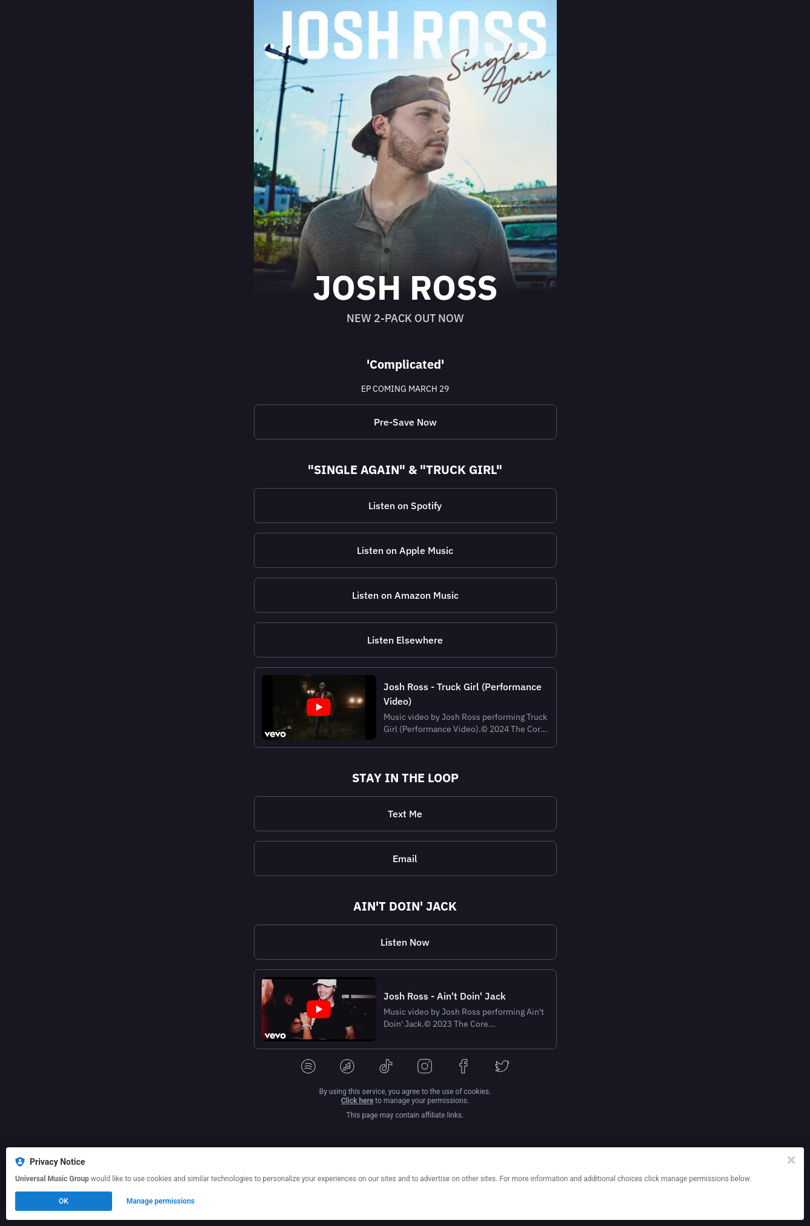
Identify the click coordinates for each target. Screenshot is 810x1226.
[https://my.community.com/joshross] (405, 813)
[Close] (791, 1160)
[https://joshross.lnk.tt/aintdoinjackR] (405, 942)
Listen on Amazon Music (405, 595)
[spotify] (308, 1067)
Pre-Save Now (405, 422)
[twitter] (502, 1067)
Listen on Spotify (405, 505)
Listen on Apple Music (405, 550)
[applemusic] (347, 1067)
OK (63, 1201)
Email (405, 858)
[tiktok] (386, 1067)
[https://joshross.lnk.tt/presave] (405, 422)
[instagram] (424, 1067)
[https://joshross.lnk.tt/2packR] (405, 639)
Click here (357, 1100)
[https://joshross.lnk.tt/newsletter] (405, 858)
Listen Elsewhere (405, 640)
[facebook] (463, 1067)
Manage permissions (161, 1201)
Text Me (405, 814)
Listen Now (405, 942)
